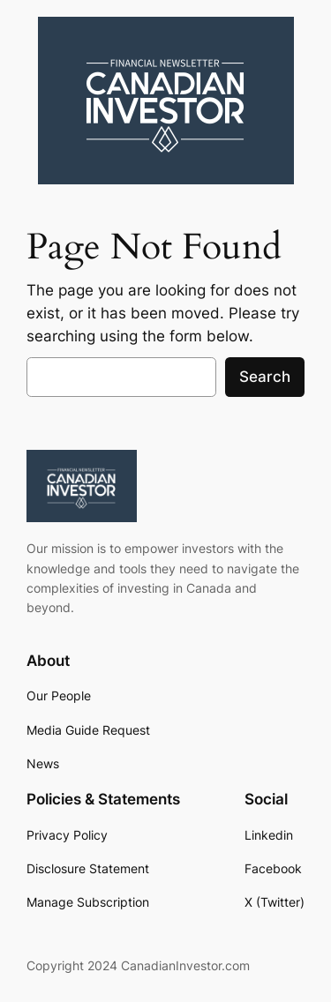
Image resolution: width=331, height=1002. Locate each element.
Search (264, 376)
